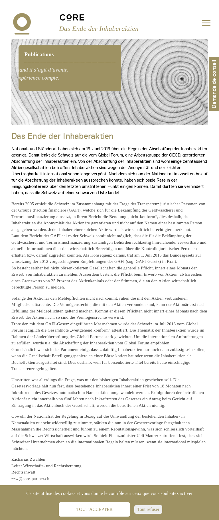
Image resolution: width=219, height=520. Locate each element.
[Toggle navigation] (206, 24)
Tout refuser (148, 509)
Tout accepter (94, 509)
